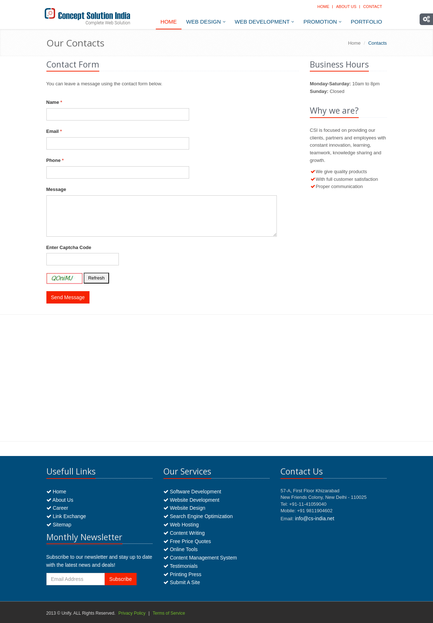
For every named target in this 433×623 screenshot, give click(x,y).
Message (56, 189)
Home (323, 6)
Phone (55, 160)
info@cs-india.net (314, 518)
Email (54, 131)
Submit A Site (181, 582)
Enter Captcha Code (68, 247)
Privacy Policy (132, 613)
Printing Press (182, 574)
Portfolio (366, 22)
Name (54, 102)
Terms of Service (169, 613)
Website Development (191, 500)
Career (57, 508)
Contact (372, 6)
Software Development (192, 491)
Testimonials (180, 566)
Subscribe (120, 579)
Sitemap (58, 525)
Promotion (322, 22)
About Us (346, 6)
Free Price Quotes (187, 541)
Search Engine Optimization (198, 516)
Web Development (265, 22)
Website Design (184, 508)
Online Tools (180, 549)
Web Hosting (181, 525)
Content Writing (184, 533)
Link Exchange (66, 516)
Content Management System (200, 558)
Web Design (206, 22)
